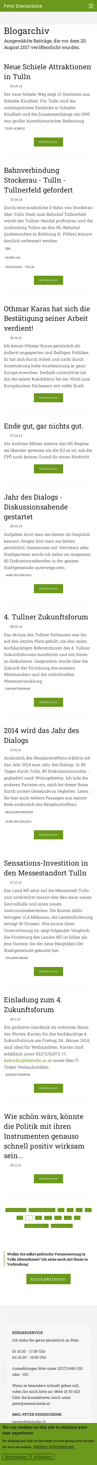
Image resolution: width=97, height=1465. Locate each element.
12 (67, 1218)
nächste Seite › (36, 1226)
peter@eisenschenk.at (31, 1403)
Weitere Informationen (53, 1448)
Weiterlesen (48, 142)
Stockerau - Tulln (19, 267)
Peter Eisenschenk (23, 6)
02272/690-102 (70, 1368)
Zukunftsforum (17, 688)
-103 (24, 1374)
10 (48, 1218)
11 (58, 1218)
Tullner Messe (16, 958)
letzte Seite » (62, 1226)
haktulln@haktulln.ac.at (28, 1060)
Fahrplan (12, 257)
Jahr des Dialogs (18, 575)
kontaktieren (48, 1279)
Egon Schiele (15, 128)
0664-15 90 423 (67, 1391)
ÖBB (8, 248)
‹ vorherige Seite (42, 1210)
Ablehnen (42, 1458)
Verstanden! (16, 1458)
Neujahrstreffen (19, 812)
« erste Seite (16, 1210)
